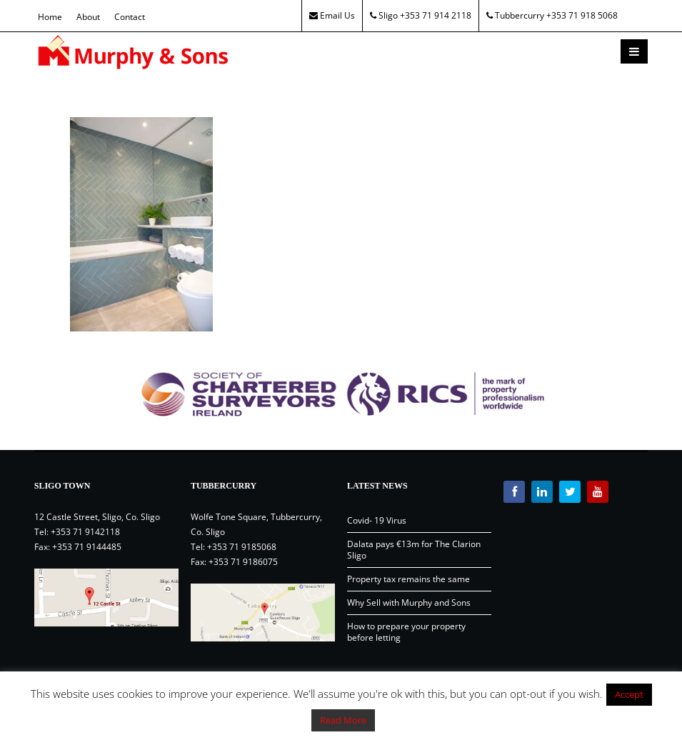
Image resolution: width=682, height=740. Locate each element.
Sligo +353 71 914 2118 (420, 15)
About (88, 17)
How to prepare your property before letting (406, 632)
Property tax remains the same (408, 579)
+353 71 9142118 (85, 532)
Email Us (332, 15)
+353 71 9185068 (241, 547)
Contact (129, 17)
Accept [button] (629, 694)
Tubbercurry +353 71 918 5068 (552, 15)
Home (50, 17)
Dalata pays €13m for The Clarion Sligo (414, 549)
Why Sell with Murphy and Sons (409, 602)
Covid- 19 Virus (376, 520)
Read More (343, 720)
